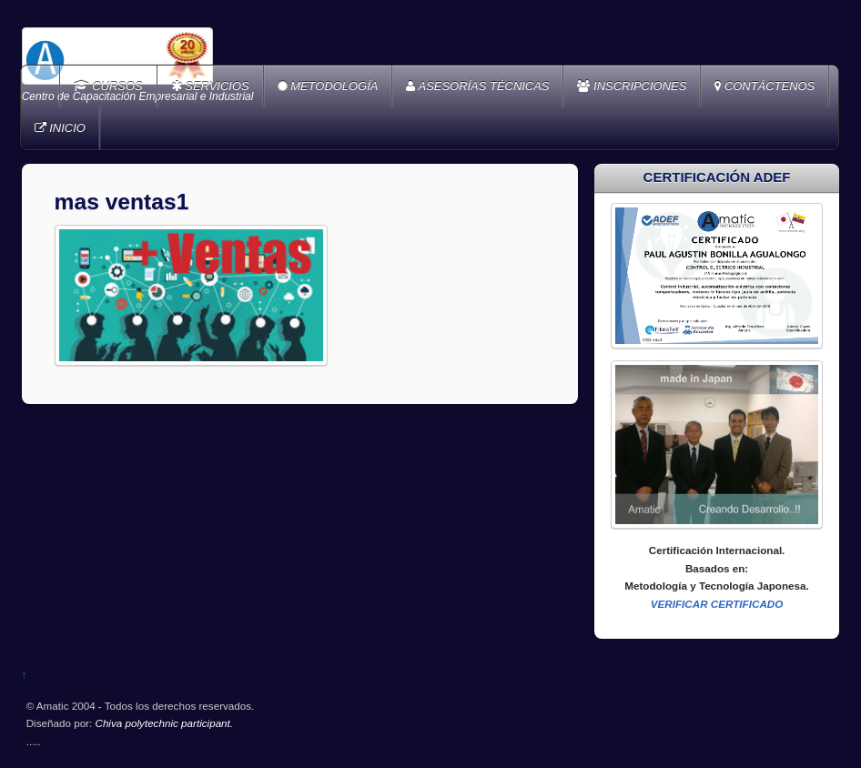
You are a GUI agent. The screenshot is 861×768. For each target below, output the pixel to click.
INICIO (60, 128)
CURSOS (108, 86)
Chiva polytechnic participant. (164, 723)
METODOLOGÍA (328, 86)
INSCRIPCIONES (631, 86)
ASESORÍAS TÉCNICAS (477, 86)
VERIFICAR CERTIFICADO (717, 604)
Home (42, 86)
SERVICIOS (210, 86)
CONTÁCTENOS (764, 86)
